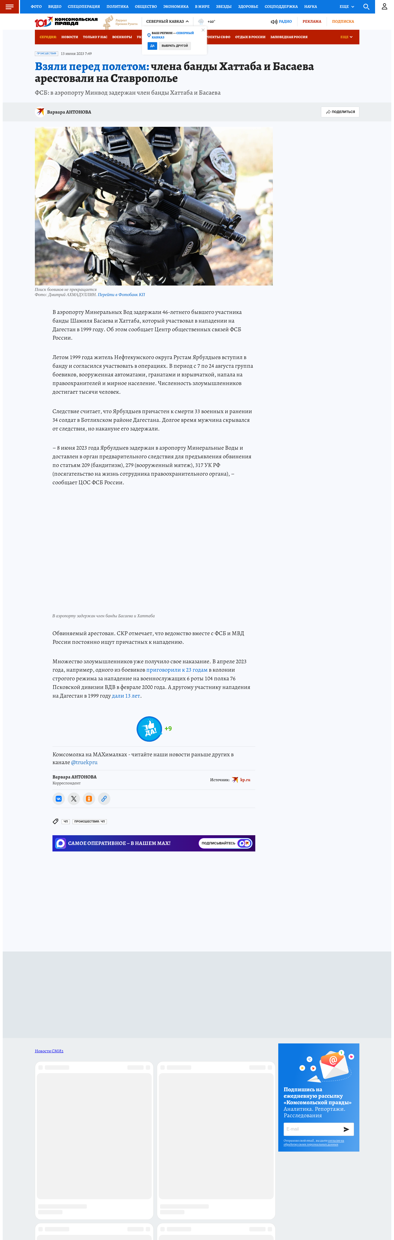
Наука (310, 6)
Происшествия (46, 53)
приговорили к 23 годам (177, 670)
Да (152, 46)
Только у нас (95, 37)
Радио (285, 21)
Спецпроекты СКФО (212, 37)
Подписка (343, 21)
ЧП (66, 821)
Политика (117, 6)
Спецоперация (84, 6)
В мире (202, 6)
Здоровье (248, 6)
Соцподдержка (281, 6)
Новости (69, 37)
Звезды (224, 6)
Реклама (312, 21)
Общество (146, 6)
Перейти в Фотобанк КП (121, 294)
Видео (54, 6)
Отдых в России (250, 37)
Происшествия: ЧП (89, 821)
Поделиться (340, 112)
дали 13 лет (126, 696)
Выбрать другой (175, 46)
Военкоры (122, 37)
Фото (36, 6)
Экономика (175, 6)
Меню (7, 6)
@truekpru (84, 762)
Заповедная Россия (288, 37)
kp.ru (245, 780)
